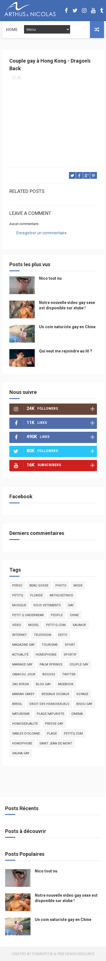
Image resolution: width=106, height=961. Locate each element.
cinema (77, 714)
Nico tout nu (50, 278)
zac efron (20, 684)
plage (52, 733)
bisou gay (84, 704)
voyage (82, 694)
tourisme (50, 645)
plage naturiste (50, 714)
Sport (70, 645)
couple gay (79, 664)
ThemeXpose (42, 953)
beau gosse (38, 585)
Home (12, 29)
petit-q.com (56, 625)
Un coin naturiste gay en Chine (67, 327)
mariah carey (23, 694)
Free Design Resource (75, 953)
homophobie (46, 654)
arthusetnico (61, 595)
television (42, 635)
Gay (71, 605)
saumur (79, 625)
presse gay (54, 724)
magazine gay (23, 645)
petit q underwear (28, 615)
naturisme (21, 714)
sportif (70, 654)
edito (62, 635)
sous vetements (47, 605)
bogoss (48, 674)
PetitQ (17, 595)
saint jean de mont (55, 743)
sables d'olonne (26, 733)
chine (74, 615)
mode (78, 585)
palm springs (51, 664)
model (33, 625)
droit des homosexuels (49, 704)
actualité (20, 654)
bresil (17, 704)
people (57, 615)
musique (19, 605)
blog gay (43, 684)
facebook (65, 684)
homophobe (22, 743)
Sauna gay (20, 753)
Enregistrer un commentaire (41, 233)
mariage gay (22, 664)
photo (60, 585)
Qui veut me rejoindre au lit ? (65, 351)
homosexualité (25, 724)
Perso (17, 585)
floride (36, 595)
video (16, 625)
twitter (68, 674)
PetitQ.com (73, 733)
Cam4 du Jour (23, 674)
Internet (19, 635)
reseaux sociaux (55, 694)
